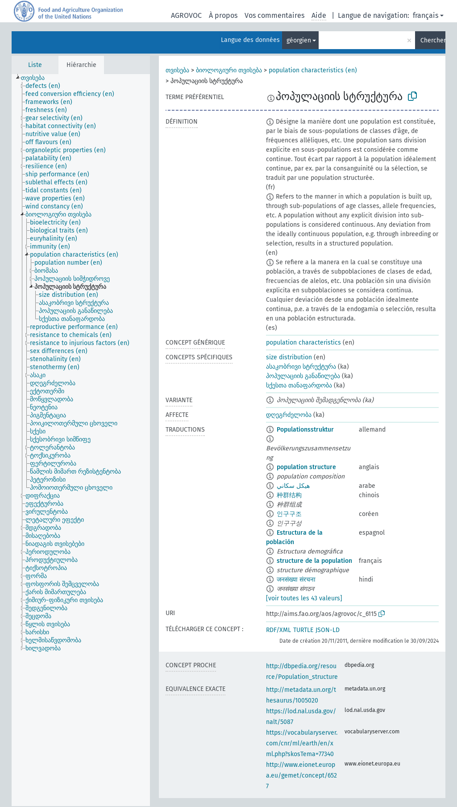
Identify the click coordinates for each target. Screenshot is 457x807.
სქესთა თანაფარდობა (299, 385)
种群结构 (289, 495)
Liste (35, 65)
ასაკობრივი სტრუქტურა (301, 366)
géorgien (299, 40)
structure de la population (314, 561)
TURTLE (303, 630)
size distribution (289, 357)
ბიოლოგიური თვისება (229, 70)
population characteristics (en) (313, 70)
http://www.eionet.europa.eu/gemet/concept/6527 (301, 775)
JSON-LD (328, 630)
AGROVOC (186, 15)
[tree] (81, 440)
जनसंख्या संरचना (296, 579)
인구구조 (289, 514)
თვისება (177, 70)
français (425, 15)
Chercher (432, 40)
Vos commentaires (274, 15)
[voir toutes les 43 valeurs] (304, 598)
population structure (306, 467)
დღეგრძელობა (289, 415)
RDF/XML (278, 630)
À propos (223, 15)
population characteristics (303, 342)
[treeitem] (37, 78)
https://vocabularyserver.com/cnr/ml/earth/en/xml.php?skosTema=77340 (301, 743)
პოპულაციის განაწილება (303, 376)
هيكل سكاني (293, 486)
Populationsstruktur (305, 429)
